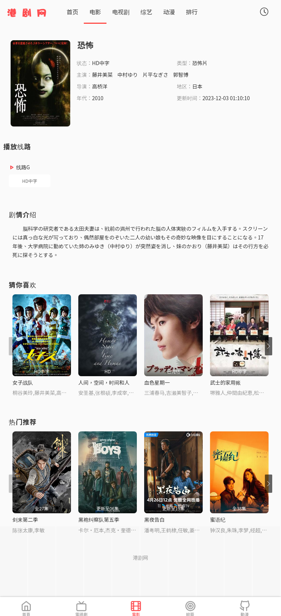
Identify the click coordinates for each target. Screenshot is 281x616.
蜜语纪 (217, 519)
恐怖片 (199, 63)
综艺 (146, 11)
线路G (23, 167)
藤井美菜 (102, 74)
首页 (72, 11)
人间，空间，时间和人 (104, 382)
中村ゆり (127, 74)
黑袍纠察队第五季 (98, 519)
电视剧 (121, 11)
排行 (192, 11)
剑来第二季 (25, 519)
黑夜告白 (154, 519)
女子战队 (22, 382)
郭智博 (180, 74)
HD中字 (29, 181)
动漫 (169, 11)
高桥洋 (100, 86)
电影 (95, 11)
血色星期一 (157, 382)
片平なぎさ (155, 74)
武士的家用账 (225, 382)
